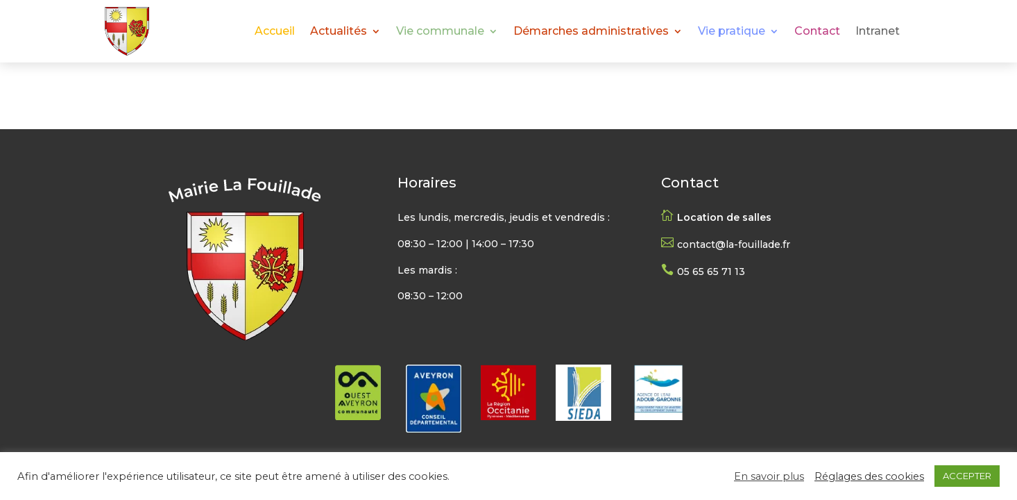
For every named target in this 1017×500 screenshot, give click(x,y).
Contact (817, 32)
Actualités (338, 32)
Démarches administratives (591, 32)
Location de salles (724, 217)
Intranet (877, 32)
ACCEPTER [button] (967, 475)
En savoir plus (769, 476)
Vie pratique (731, 32)
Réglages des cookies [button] (869, 476)
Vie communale (440, 32)
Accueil (275, 32)
